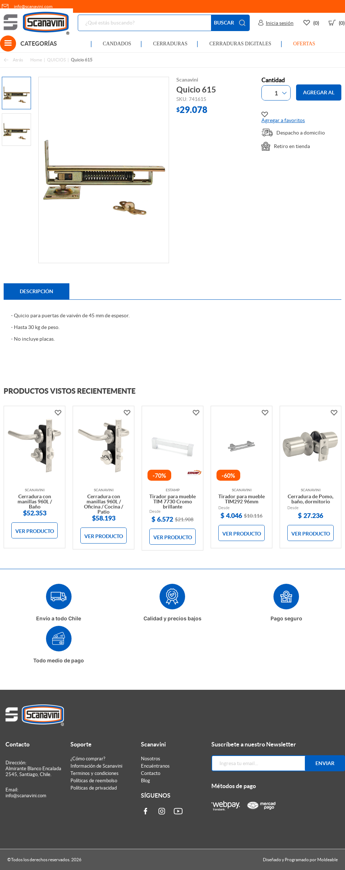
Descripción (36, 291)
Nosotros (150, 758)
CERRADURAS (170, 43)
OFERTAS (304, 43)
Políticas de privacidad (93, 788)
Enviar (324, 763)
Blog (145, 780)
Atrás (13, 60)
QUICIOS (56, 59)
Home (36, 59)
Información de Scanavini (96, 766)
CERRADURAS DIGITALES (240, 43)
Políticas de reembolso (93, 780)
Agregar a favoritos (283, 117)
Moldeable (327, 859)
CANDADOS (117, 43)
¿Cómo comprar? (87, 758)
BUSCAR (230, 22)
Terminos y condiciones (94, 773)
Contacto (150, 773)
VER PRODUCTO (34, 531)
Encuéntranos (155, 766)
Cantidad (273, 80)
